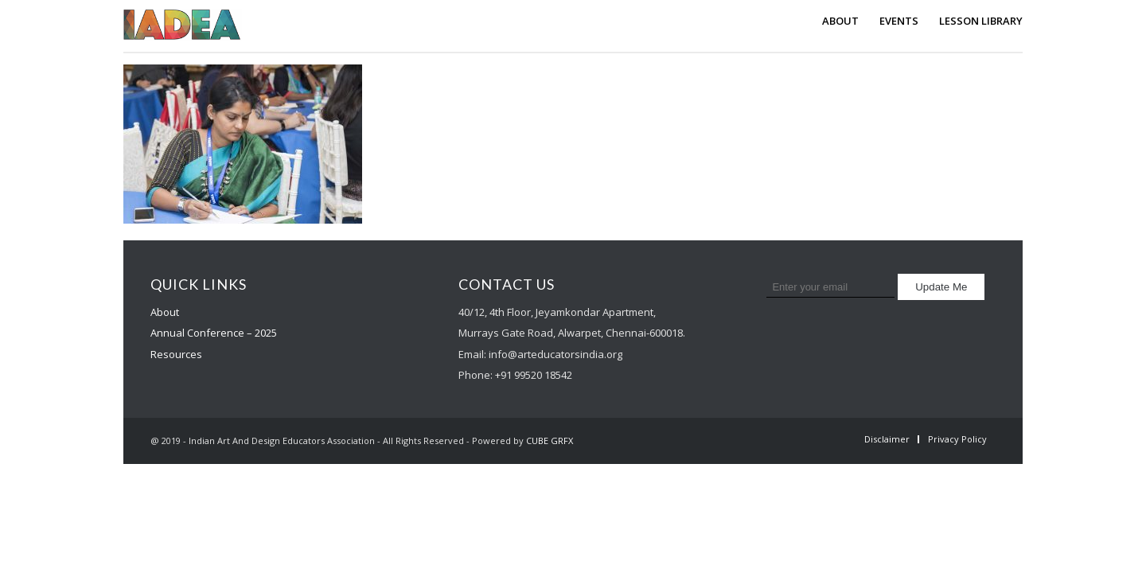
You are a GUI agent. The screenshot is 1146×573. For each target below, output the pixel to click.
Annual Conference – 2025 (213, 332)
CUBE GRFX (549, 440)
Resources (176, 354)
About (164, 312)
